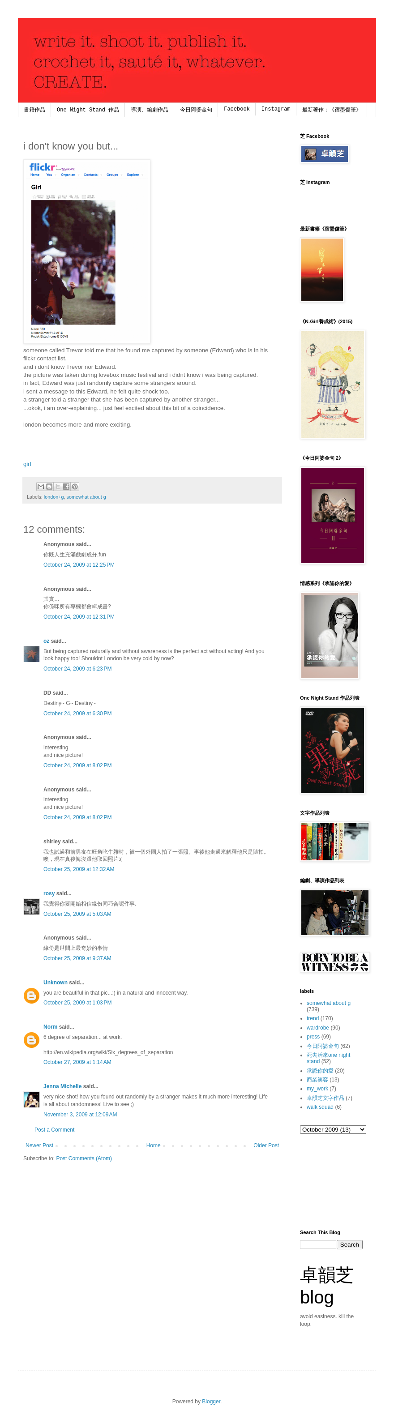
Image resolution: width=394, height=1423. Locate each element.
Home (153, 1145)
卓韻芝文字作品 (325, 1098)
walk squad (320, 1107)
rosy (49, 893)
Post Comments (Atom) (84, 1158)
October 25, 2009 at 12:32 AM (78, 869)
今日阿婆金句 (196, 110)
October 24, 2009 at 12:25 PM (79, 565)
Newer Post (39, 1145)
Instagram (276, 109)
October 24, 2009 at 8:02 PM (77, 765)
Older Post (266, 1145)
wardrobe (318, 1028)
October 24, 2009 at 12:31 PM (79, 617)
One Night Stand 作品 (88, 110)
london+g (54, 497)
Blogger (211, 1401)
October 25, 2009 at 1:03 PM (77, 1003)
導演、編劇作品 (149, 110)
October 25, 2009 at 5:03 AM (77, 914)
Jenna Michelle (62, 1086)
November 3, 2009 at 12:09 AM (80, 1114)
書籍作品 (34, 110)
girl (27, 464)
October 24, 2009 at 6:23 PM (77, 669)
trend (313, 1018)
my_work (317, 1088)
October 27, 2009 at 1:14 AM (77, 1062)
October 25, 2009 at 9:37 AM (77, 958)
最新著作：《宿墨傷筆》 (331, 110)
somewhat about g (86, 497)
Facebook (237, 109)
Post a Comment (54, 1130)
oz (46, 641)
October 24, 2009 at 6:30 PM (77, 713)
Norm (50, 1027)
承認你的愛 (320, 1071)
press (313, 1037)
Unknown (55, 982)
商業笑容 (317, 1080)
